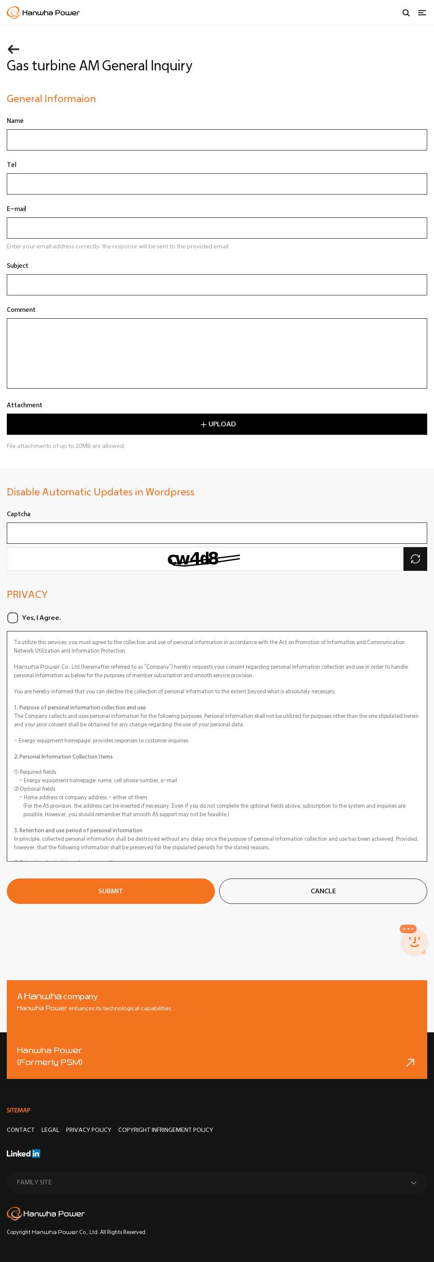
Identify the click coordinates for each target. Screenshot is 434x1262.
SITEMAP (19, 1110)
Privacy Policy (88, 1130)
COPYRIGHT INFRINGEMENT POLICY (165, 1130)
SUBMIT (110, 891)
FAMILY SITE (34, 1182)
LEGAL (50, 1130)
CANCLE (323, 891)
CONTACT (21, 1130)
